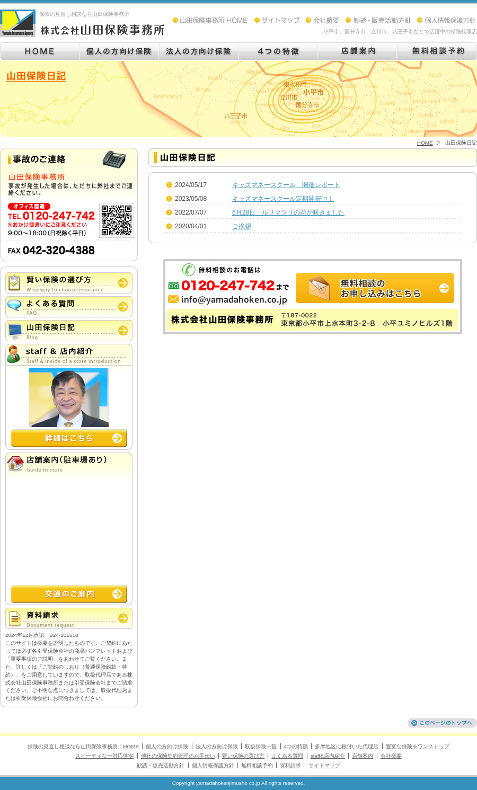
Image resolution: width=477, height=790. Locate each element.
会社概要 (391, 756)
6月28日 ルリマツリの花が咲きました (288, 212)
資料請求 (290, 765)
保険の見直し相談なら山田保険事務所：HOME (83, 746)
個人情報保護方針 (213, 765)
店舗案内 (362, 756)
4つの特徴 (296, 746)
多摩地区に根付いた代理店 (346, 746)
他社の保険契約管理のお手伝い (178, 756)
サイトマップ (324, 765)
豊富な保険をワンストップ (417, 746)
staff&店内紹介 (328, 756)
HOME (425, 143)
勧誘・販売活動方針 (160, 765)
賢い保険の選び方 (243, 756)
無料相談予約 (257, 765)
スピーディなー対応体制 (104, 756)
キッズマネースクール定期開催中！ (283, 198)
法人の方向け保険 (217, 746)
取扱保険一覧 (261, 746)
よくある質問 (287, 756)
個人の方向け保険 (167, 746)
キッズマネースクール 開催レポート (286, 185)
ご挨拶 (241, 226)
